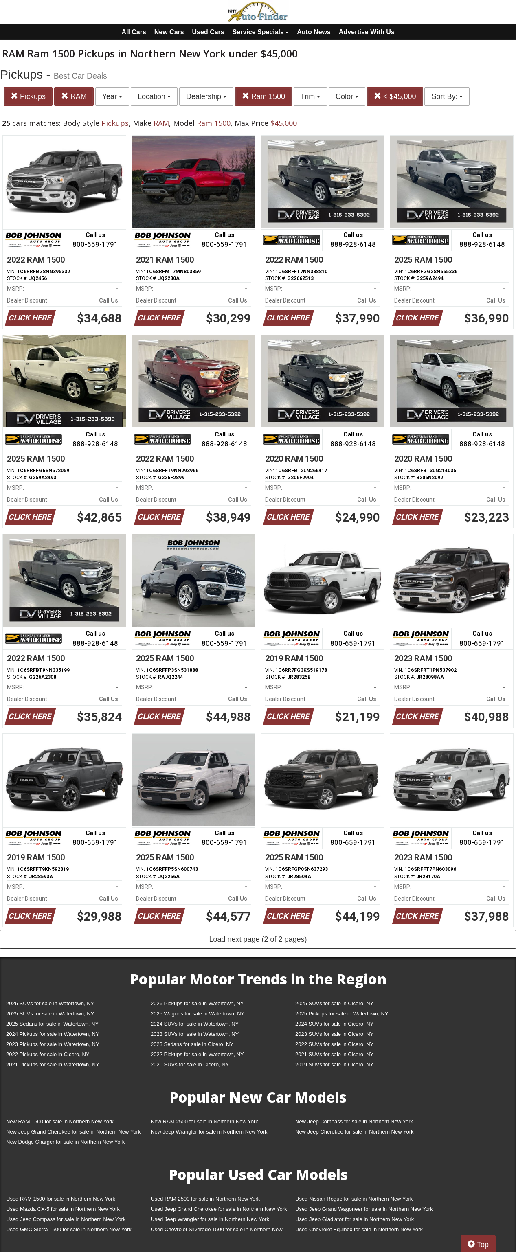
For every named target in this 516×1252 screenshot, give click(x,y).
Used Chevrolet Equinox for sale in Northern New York (359, 1229)
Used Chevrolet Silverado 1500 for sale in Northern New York (217, 1231)
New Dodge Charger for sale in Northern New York (65, 1142)
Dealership (206, 96)
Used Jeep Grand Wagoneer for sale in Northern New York (364, 1209)
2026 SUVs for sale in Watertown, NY (50, 1003)
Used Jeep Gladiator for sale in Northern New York (354, 1219)
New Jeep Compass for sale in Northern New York (354, 1121)
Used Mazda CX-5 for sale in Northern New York (63, 1209)
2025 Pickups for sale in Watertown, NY (342, 1014)
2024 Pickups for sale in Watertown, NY (52, 1034)
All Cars (133, 32)
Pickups (28, 96)
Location (154, 96)
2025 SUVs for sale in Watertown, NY (50, 1014)
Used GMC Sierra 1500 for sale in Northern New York (69, 1229)
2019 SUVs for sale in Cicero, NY (334, 1064)
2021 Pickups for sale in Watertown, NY (52, 1064)
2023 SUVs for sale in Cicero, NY (334, 1034)
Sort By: (447, 96)
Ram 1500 (263, 96)
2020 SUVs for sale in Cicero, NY (190, 1064)
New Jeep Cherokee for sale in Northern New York (354, 1132)
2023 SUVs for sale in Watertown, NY (195, 1034)
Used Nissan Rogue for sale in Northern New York (354, 1199)
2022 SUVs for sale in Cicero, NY (334, 1044)
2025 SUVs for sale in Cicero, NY (334, 1003)
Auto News (314, 32)
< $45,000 (395, 96)
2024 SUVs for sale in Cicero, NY (334, 1024)
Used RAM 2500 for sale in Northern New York (205, 1199)
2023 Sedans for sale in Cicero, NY (192, 1044)
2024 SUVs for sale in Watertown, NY (195, 1024)
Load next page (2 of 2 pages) (258, 939)
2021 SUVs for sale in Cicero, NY (334, 1054)
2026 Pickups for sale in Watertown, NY (197, 1003)
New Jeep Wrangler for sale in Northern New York (209, 1132)
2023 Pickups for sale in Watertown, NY (52, 1044)
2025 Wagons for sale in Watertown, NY (197, 1014)
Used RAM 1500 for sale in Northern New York (60, 1199)
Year (112, 96)
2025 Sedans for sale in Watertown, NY (52, 1024)
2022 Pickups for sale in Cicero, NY (47, 1054)
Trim (310, 96)
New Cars (169, 32)
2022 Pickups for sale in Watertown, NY (197, 1054)
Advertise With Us (367, 32)
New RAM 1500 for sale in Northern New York (60, 1121)
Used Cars (208, 32)
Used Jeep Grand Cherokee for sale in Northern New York (219, 1209)
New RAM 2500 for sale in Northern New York (204, 1121)
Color (347, 96)
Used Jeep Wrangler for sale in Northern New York (210, 1219)
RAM (74, 96)
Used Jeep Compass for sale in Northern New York (65, 1219)
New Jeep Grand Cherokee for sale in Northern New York (73, 1132)
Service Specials (261, 32)
